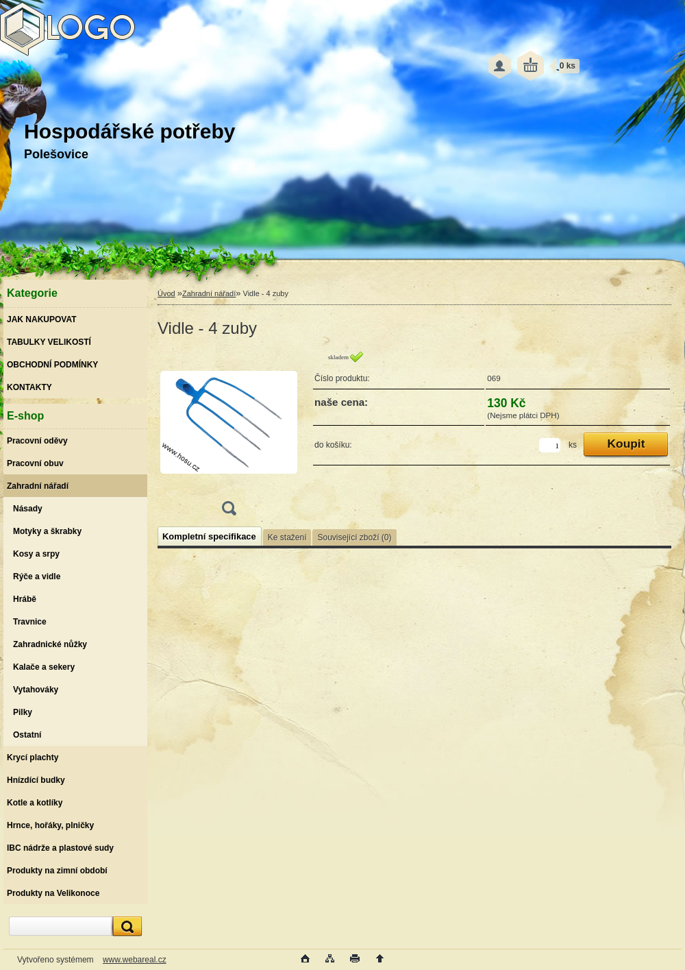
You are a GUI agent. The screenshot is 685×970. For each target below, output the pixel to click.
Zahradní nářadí (209, 293)
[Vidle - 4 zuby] (229, 437)
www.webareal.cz (134, 960)
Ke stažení (287, 537)
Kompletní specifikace (209, 536)
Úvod (166, 293)
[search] (125, 926)
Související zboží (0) (354, 537)
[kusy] (549, 445)
